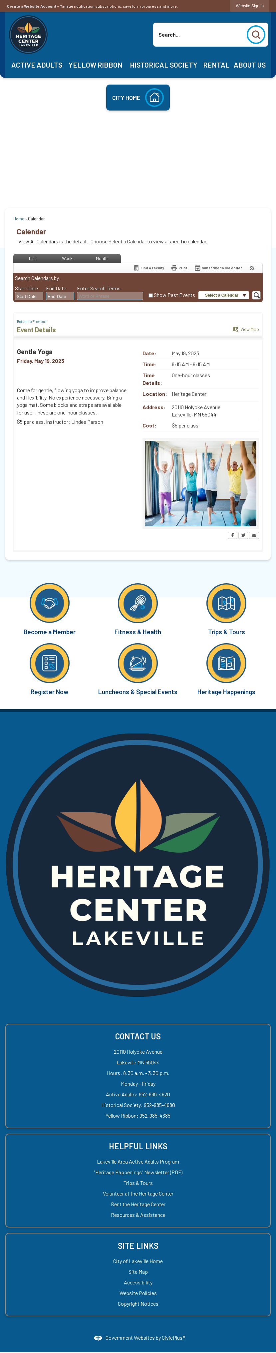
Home (18, 218)
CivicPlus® (173, 1337)
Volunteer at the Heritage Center (138, 1193)
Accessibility (138, 1282)
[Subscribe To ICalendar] (218, 267)
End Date (56, 288)
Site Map (138, 1271)
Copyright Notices (138, 1303)
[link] (249, 6)
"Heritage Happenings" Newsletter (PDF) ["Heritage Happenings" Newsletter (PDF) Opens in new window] (138, 1172)
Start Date (26, 288)
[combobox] (29, 296)
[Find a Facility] (148, 267)
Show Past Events (174, 295)
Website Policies (138, 1293)
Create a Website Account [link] (32, 6)
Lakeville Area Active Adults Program (138, 1161)
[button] (256, 34)
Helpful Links (138, 1146)
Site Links (138, 1245)
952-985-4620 (154, 1094)
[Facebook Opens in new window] (232, 536)
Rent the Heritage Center (138, 1204)
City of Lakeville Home (138, 1261)
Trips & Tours (138, 1183)
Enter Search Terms (99, 288)
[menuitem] (37, 65)
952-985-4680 (159, 1105)
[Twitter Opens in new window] (243, 536)
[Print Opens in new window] (179, 267)
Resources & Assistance (138, 1215)
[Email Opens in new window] (254, 536)
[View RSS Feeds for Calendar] (252, 267)
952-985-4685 (154, 1115)
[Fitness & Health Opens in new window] (138, 609)
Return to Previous (31, 321)
